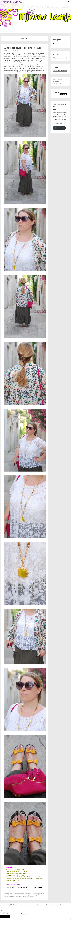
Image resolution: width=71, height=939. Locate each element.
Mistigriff (36, 895)
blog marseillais (26, 893)
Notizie (41, 895)
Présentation (40, 7)
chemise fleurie (8, 895)
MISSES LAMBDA (12, 2)
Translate (57, 83)
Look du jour (8, 893)
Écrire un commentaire (30, 896)
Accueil (30, 7)
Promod (6, 896)
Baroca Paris (18, 893)
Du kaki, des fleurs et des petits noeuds (22, 48)
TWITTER (28, 887)
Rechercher (56, 92)
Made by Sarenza (29, 895)
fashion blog (21, 895)
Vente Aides (18, 896)
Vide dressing (65, 7)
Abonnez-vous (59, 128)
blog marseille (34, 893)
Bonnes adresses (52, 7)
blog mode (41, 893)
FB (21, 887)
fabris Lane (15, 895)
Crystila (16, 50)
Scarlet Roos (11, 896)
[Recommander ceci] (5, 890)
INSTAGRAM (38, 887)
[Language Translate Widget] (60, 80)
